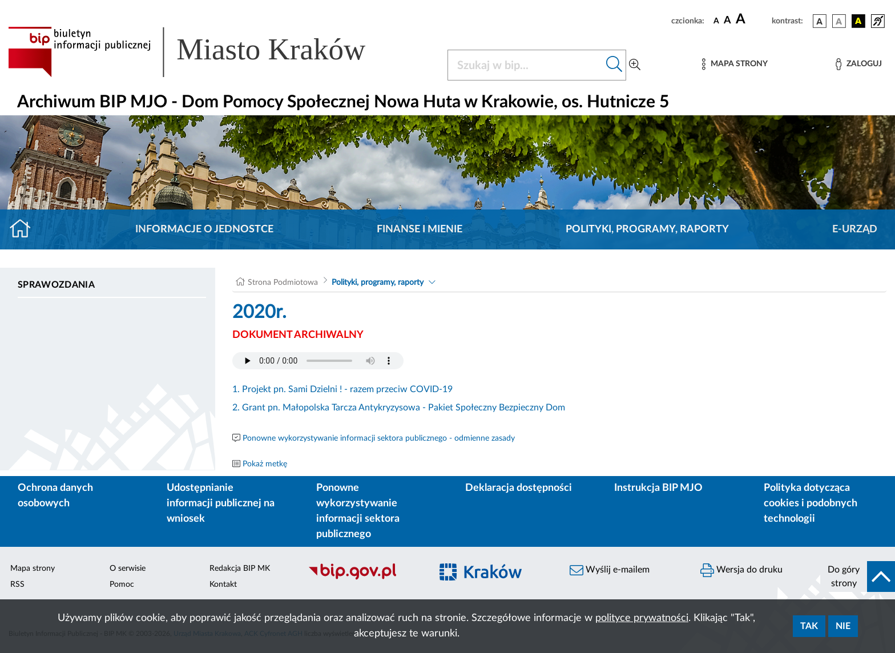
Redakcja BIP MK (239, 569)
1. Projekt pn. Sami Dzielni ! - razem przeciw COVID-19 (342, 389)
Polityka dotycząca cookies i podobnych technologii (810, 503)
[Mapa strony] (735, 64)
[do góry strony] (857, 576)
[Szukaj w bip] (614, 65)
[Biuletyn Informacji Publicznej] (364, 578)
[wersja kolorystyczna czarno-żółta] (858, 21)
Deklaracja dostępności (518, 488)
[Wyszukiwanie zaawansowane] (634, 65)
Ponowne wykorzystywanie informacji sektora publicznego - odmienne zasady (379, 438)
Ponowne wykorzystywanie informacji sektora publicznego (358, 511)
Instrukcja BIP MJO (658, 488)
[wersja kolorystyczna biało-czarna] (839, 21)
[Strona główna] (25, 229)
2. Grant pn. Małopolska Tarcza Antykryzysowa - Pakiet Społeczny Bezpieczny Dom (398, 407)
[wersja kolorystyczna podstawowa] (819, 21)
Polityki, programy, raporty (647, 229)
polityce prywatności (641, 618)
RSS (17, 584)
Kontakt (223, 584)
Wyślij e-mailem (610, 570)
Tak (809, 626)
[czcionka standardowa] (716, 20)
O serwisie (128, 569)
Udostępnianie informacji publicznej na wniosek (221, 503)
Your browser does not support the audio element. (318, 360)
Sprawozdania (56, 284)
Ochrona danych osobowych (55, 496)
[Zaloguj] (858, 64)
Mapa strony (32, 569)
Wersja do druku (741, 570)
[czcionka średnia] (727, 21)
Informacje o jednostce (204, 229)
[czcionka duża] (752, 19)
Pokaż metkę (265, 464)
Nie (843, 626)
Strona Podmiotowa (283, 283)
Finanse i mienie (419, 229)
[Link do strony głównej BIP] (203, 52)
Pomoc (122, 584)
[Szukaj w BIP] (525, 65)
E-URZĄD (854, 229)
